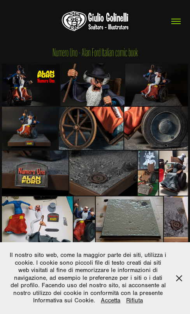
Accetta (110, 300)
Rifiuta (134, 300)
